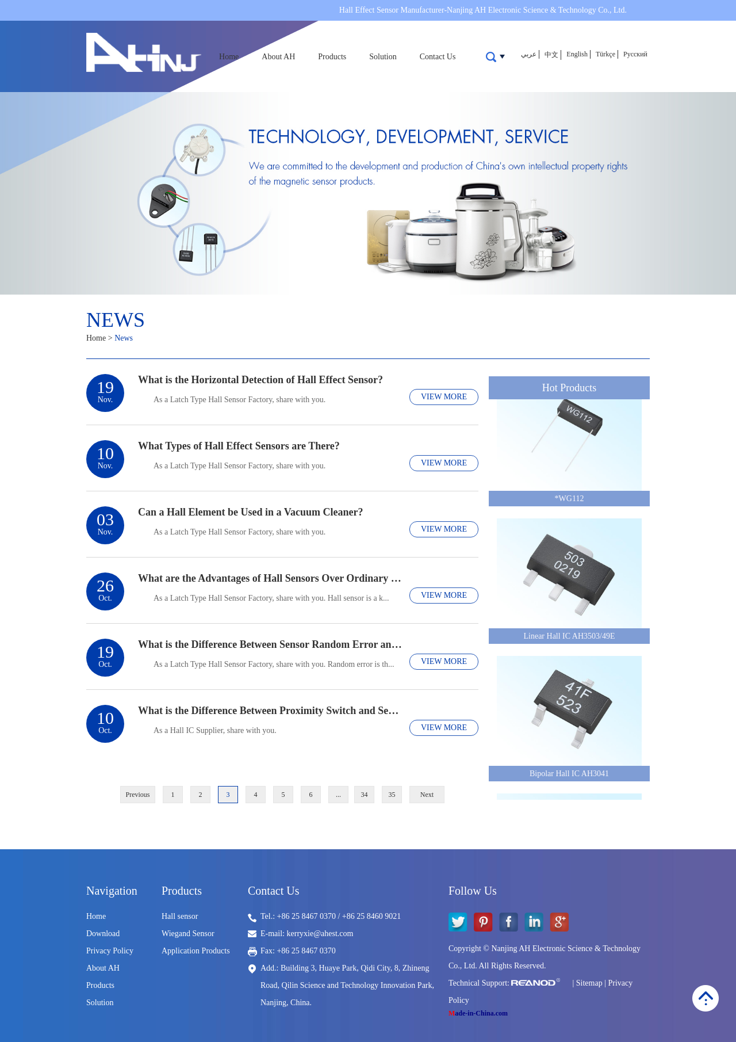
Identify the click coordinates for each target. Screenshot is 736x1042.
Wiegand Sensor (188, 933)
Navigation (111, 890)
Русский (635, 54)
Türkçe (605, 54)
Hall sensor (180, 916)
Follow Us (472, 890)
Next (427, 795)
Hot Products (569, 388)
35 (392, 795)
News (115, 319)
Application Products (196, 950)
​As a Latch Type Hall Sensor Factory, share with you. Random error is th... (274, 664)
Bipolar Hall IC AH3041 (569, 775)
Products (332, 56)
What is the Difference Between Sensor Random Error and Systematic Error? (271, 644)
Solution (382, 56)
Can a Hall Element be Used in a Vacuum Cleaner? (250, 512)
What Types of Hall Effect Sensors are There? (239, 446)
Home (229, 56)
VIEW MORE (444, 396)
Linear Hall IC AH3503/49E (569, 637)
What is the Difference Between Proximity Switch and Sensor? (271, 710)
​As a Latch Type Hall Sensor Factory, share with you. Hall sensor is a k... (271, 598)
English (577, 54)
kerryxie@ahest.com (320, 933)
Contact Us (438, 56)
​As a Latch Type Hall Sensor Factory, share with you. (239, 465)
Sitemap (589, 983)
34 (364, 795)
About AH (278, 56)
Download (103, 933)
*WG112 (569, 500)
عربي (528, 54)
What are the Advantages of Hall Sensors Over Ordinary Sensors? (271, 578)
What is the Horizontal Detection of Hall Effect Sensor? (260, 379)
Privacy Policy (109, 950)
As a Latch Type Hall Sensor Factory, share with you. (239, 399)
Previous (138, 795)
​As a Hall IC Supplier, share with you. (215, 730)
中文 (551, 55)
